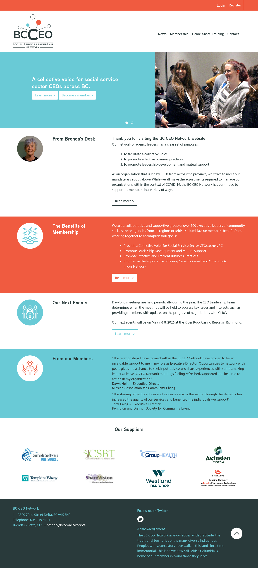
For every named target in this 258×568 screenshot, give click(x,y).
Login (221, 5)
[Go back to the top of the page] (236, 533)
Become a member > (77, 95)
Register (235, 5)
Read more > (124, 201)
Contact (233, 34)
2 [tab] (132, 123)
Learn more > (45, 95)
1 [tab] (126, 123)
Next (253, 91)
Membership (179, 34)
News (162, 34)
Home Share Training (208, 34)
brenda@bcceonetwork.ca (66, 525)
